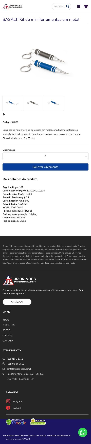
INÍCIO (6, 320)
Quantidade (9, 150)
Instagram (17, 401)
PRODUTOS (8, 325)
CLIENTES (8, 335)
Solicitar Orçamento (45, 167)
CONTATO (8, 340)
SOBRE (6, 330)
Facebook (16, 408)
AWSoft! (26, 439)
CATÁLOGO (17, 301)
